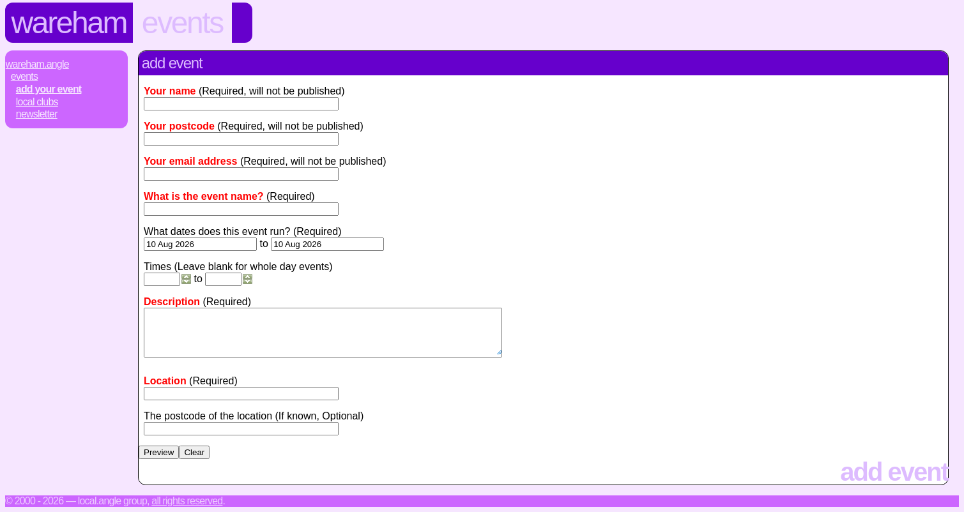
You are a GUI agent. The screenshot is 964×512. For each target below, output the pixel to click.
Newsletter (36, 114)
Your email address (190, 161)
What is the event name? (204, 196)
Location (165, 380)
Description (172, 301)
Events (182, 23)
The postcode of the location (208, 415)
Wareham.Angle (37, 64)
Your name (170, 91)
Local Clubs (37, 101)
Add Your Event (49, 89)
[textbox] (241, 393)
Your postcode (179, 126)
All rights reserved (186, 500)
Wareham (69, 23)
